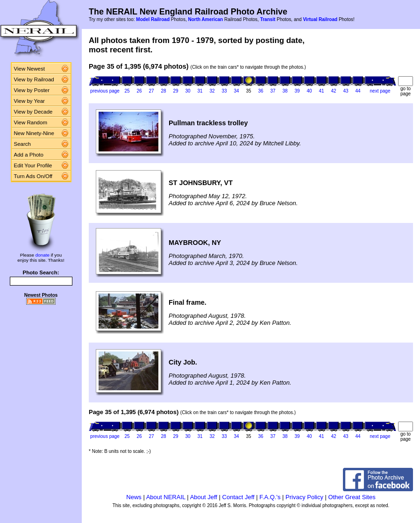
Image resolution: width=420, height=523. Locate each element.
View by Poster (32, 90)
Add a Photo (28, 155)
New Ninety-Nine (34, 133)
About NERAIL (165, 497)
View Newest (29, 69)
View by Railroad (34, 79)
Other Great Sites (352, 497)
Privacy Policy (304, 497)
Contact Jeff (238, 497)
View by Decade (33, 112)
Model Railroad (153, 19)
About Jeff (203, 497)
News (134, 497)
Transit (268, 19)
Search (22, 144)
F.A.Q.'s (269, 497)
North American (205, 19)
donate (43, 255)
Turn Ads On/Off (33, 176)
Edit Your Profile (33, 165)
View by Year (29, 101)
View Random (30, 122)
